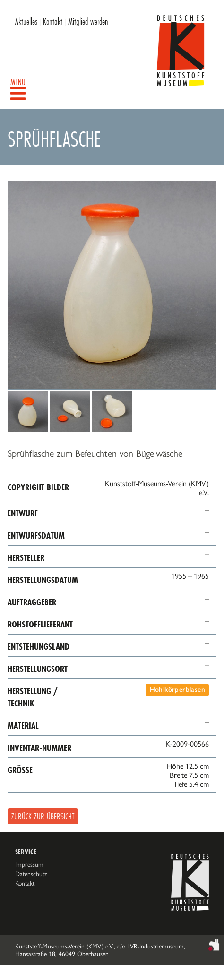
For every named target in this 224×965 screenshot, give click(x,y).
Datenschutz (31, 874)
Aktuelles (26, 21)
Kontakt (52, 21)
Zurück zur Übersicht (42, 816)
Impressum (29, 864)
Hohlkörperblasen (177, 690)
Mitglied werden (88, 21)
